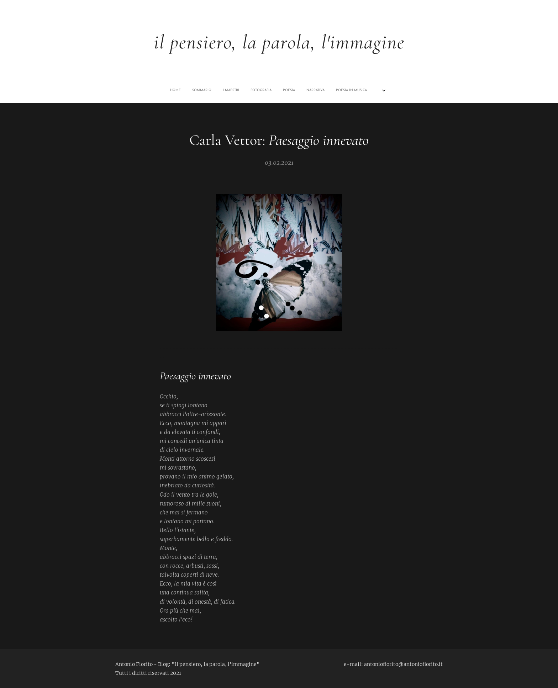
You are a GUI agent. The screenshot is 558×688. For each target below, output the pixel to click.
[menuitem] (223, 90)
